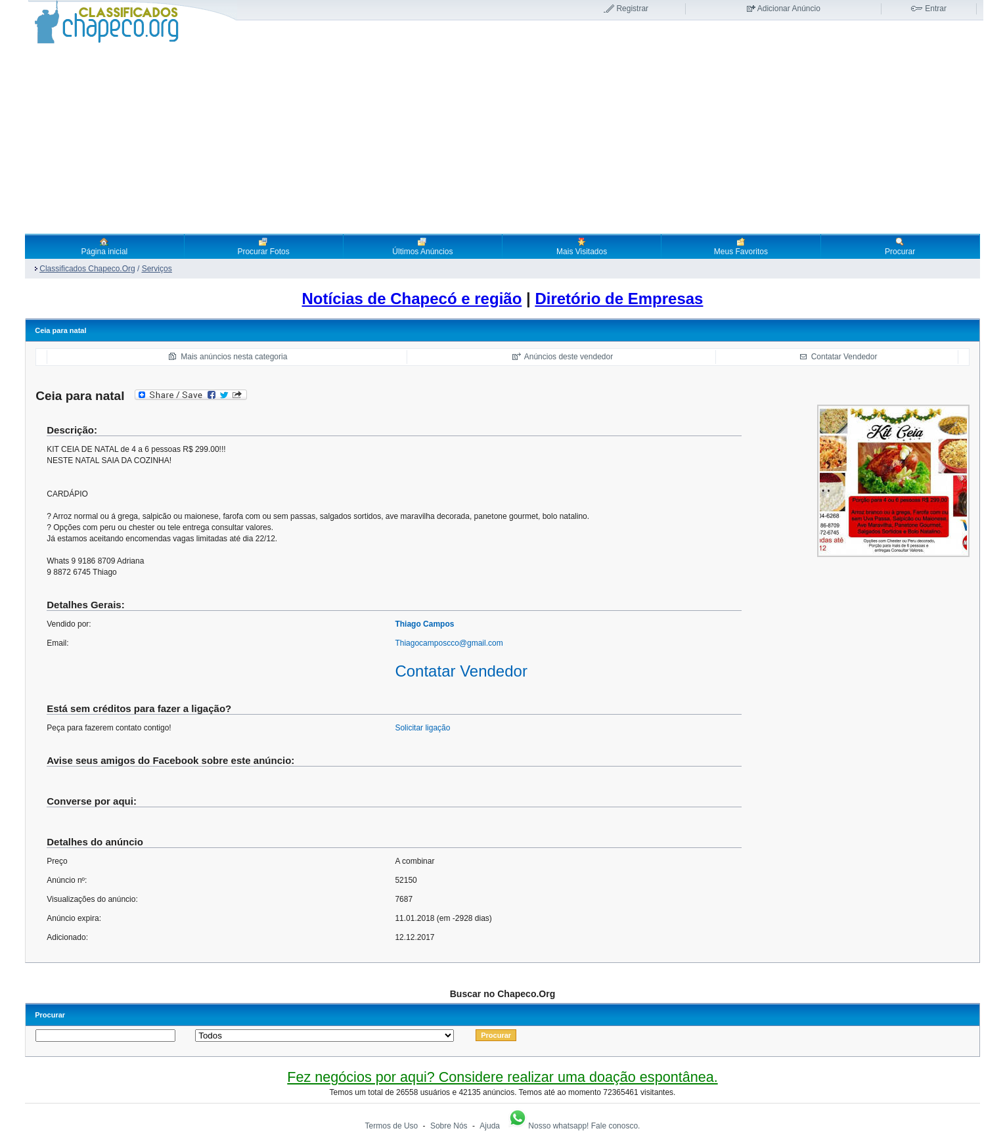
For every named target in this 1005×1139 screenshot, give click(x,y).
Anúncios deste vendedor (568, 356)
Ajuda (490, 1125)
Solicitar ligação (422, 727)
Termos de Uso (391, 1125)
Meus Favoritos (741, 246)
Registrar (632, 8)
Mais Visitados (581, 246)
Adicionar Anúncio (788, 8)
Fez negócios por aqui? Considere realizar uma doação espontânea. (502, 1077)
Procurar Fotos (263, 246)
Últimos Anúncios (422, 246)
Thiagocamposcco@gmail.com (448, 643)
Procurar (900, 246)
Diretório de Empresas (619, 298)
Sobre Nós (449, 1125)
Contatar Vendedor (844, 356)
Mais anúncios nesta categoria (234, 356)
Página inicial (104, 246)
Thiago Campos (424, 624)
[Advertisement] (502, 139)
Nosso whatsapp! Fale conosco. (573, 1125)
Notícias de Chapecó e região (412, 298)
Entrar (936, 8)
